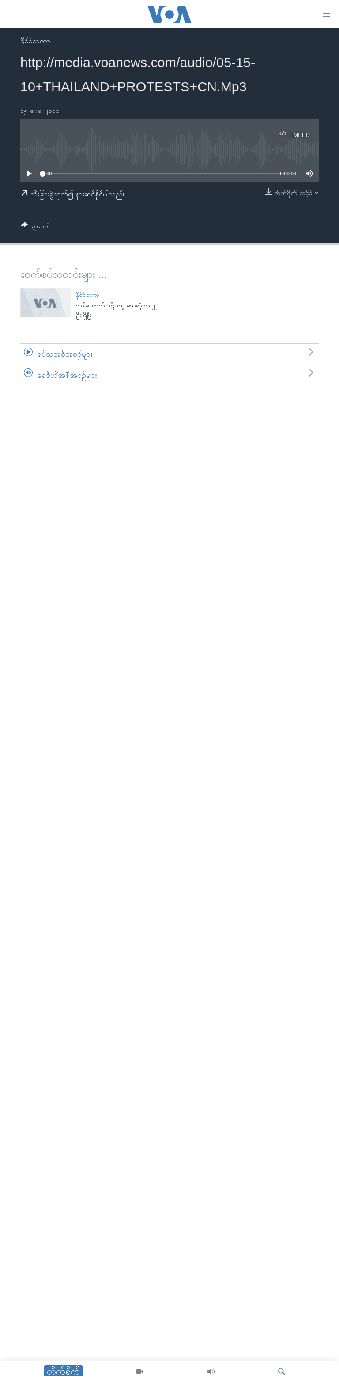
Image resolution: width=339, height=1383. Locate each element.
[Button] (35, 227)
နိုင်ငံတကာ (35, 40)
